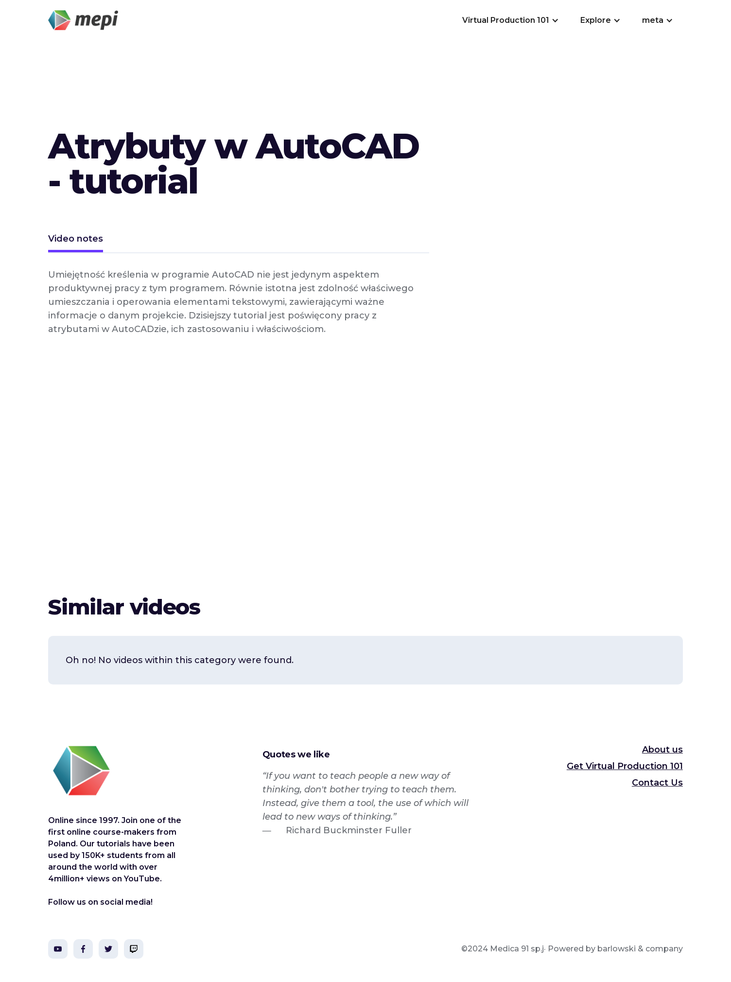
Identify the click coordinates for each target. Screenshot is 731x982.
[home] (83, 20)
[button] (510, 20)
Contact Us (657, 782)
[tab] (75, 240)
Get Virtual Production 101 (625, 766)
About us (662, 749)
